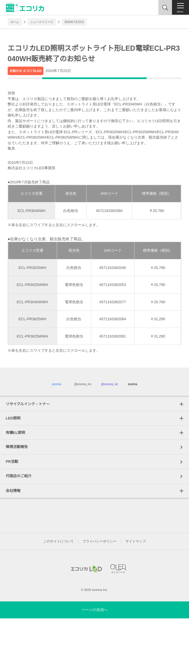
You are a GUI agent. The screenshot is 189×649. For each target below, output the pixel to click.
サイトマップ (135, 569)
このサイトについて (58, 569)
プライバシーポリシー (100, 569)
